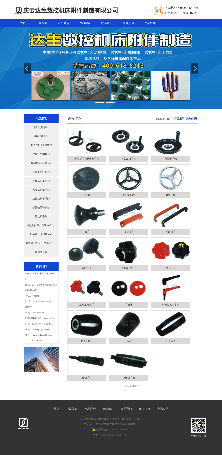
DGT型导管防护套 (41, 163)
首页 (23, 23)
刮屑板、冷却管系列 (41, 234)
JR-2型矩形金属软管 (41, 145)
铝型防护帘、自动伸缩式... (41, 225)
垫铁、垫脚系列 (41, 154)
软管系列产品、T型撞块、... (41, 243)
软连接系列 (41, 216)
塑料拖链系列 (41, 127)
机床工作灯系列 (41, 172)
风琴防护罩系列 (41, 189)
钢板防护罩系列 (41, 181)
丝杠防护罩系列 (41, 198)
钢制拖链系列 (41, 136)
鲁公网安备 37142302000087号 (110, 429)
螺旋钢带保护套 (41, 207)
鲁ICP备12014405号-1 (114, 435)
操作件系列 (41, 252)
